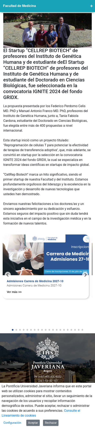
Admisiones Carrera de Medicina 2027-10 (35, 281)
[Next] (85, 275)
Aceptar (33, 422)
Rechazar (51, 422)
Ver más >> (14, 292)
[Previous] (8, 275)
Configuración (12, 422)
